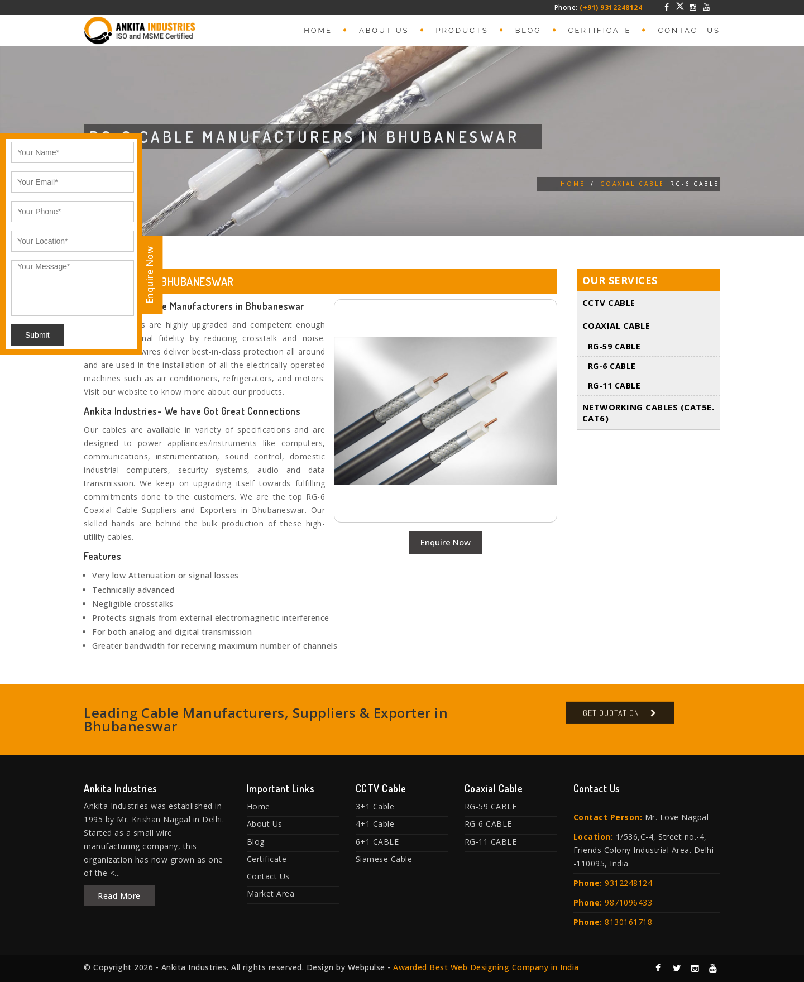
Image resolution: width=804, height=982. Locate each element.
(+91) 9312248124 (611, 7)
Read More (119, 895)
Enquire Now (445, 542)
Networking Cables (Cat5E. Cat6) (648, 412)
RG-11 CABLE (614, 385)
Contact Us (689, 30)
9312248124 (628, 883)
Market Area (271, 893)
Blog (528, 30)
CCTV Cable (608, 302)
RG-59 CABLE (614, 346)
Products (462, 30)
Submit (37, 334)
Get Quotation (611, 717)
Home (318, 30)
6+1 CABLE (377, 841)
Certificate (599, 30)
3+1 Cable (375, 806)
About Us (384, 30)
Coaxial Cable (632, 184)
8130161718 (628, 922)
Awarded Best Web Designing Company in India (486, 967)
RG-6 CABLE (612, 366)
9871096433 (628, 902)
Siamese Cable (384, 859)
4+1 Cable (375, 823)
